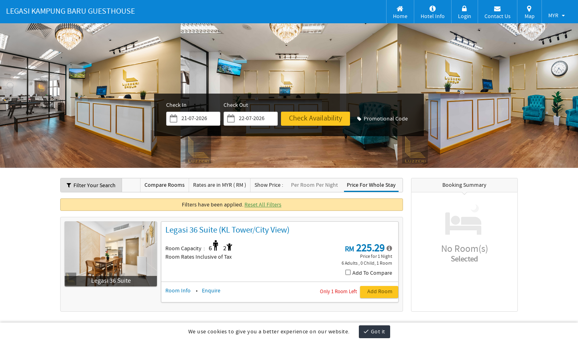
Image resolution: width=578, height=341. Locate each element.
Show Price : (268, 185)
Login (464, 12)
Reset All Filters (262, 205)
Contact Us (497, 12)
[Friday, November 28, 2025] (198, 118)
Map (529, 12)
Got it (374, 331)
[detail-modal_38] (389, 248)
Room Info (178, 291)
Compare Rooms (164, 185)
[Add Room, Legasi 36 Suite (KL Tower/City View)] (374, 292)
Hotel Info (433, 12)
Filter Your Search (91, 185)
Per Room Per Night (314, 185)
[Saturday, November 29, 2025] (257, 118)
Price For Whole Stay (371, 185)
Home (400, 12)
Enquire (211, 291)
